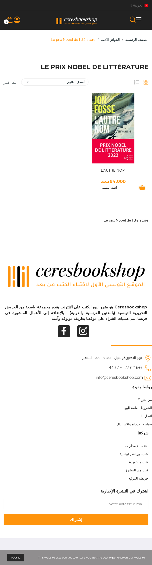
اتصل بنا (146, 416)
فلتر (7, 82)
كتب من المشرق (136, 470)
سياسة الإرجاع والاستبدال (134, 424)
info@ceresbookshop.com (119, 377)
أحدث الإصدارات (136, 446)
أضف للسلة (109, 187)
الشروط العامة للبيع (138, 408)
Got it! (15, 557)
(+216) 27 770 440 (125, 367)
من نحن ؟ (145, 399)
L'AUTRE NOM (113, 170)
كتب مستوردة (138, 462)
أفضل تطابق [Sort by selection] (55, 82)
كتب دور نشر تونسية (134, 454)
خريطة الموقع (138, 478)
